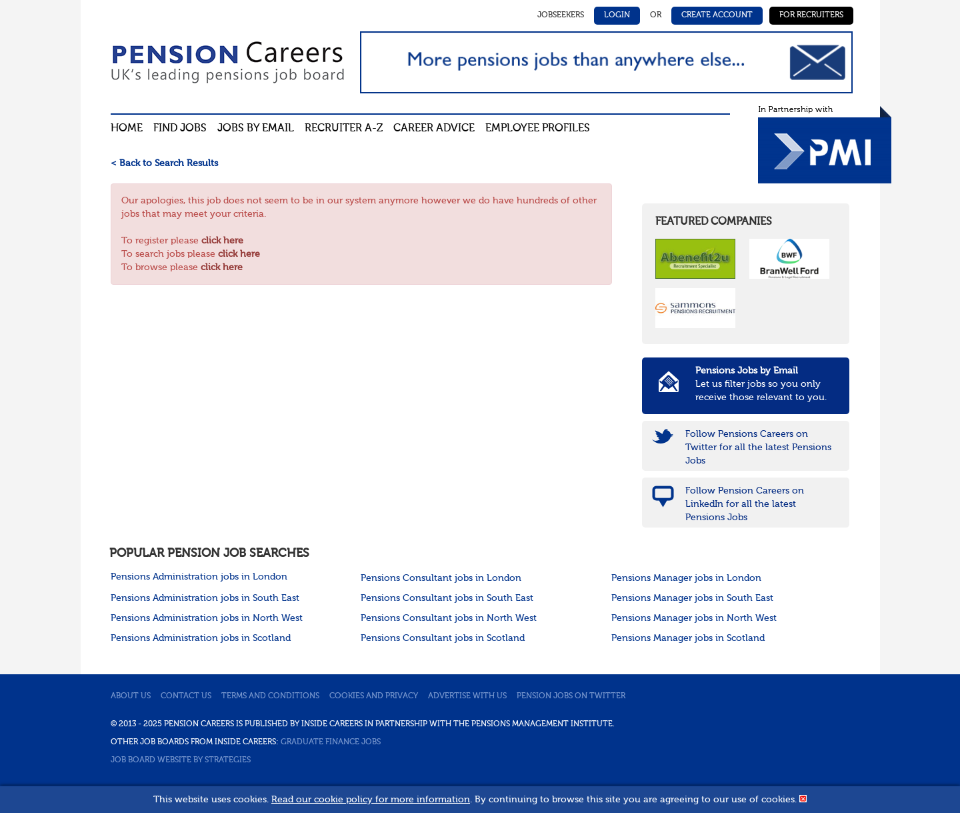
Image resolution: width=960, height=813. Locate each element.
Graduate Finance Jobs (331, 742)
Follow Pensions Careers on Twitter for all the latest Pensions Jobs (758, 448)
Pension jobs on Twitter (571, 696)
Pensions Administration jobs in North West (207, 618)
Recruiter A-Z (344, 128)
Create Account (717, 15)
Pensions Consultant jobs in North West (449, 618)
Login (617, 15)
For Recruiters (811, 15)
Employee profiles (537, 128)
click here (222, 240)
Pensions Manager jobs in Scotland (688, 638)
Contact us (186, 696)
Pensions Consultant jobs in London (441, 578)
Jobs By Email (255, 128)
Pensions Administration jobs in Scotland (201, 638)
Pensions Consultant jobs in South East (447, 598)
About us (131, 696)
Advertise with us (467, 696)
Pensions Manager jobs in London (686, 578)
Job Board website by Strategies (181, 760)
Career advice (434, 128)
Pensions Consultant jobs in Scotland (443, 638)
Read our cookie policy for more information (370, 799)
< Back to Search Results (164, 163)
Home (127, 128)
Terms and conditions (270, 696)
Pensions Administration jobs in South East (205, 598)
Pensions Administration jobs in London (199, 577)
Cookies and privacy (373, 696)
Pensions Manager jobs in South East (692, 598)
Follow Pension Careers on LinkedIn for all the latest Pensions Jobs (744, 504)
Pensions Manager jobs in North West (694, 618)
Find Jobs (180, 128)
